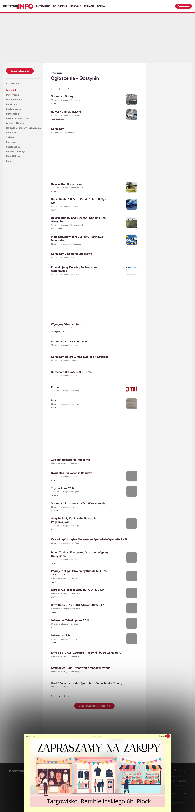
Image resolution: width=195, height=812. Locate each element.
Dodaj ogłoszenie (20, 71)
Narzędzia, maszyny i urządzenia (23, 128)
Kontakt (75, 6)
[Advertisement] (97, 37)
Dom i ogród (12, 113)
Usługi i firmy (13, 156)
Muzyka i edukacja (15, 151)
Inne (8, 161)
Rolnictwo (11, 132)
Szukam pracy (13, 109)
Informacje (43, 6)
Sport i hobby (13, 146)
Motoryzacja (12, 95)
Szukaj (103, 6)
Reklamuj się (30, 736)
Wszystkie (11, 90)
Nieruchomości (14, 99)
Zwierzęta (11, 137)
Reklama (89, 6)
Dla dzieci (11, 142)
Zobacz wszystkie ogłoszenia (94, 705)
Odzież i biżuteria (15, 123)
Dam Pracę (11, 104)
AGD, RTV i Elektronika (17, 118)
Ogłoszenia (60, 6)
